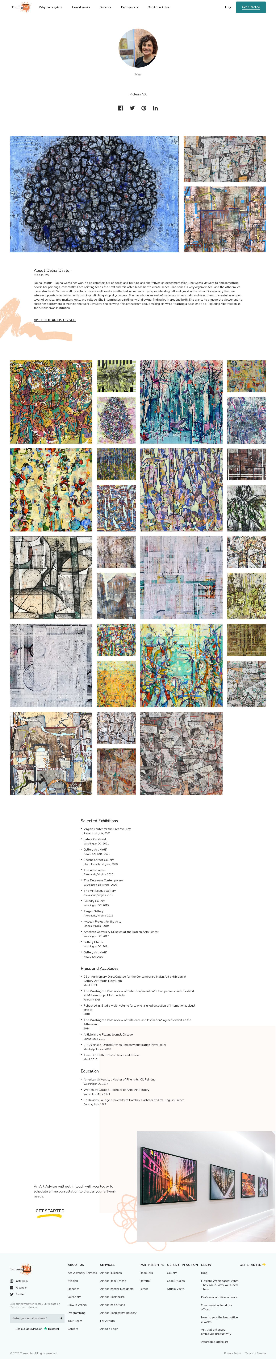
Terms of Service (255, 1353)
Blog (204, 1273)
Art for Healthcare (112, 1297)
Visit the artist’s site (55, 320)
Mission (73, 1281)
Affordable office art (214, 1342)
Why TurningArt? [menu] (50, 7)
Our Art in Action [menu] (159, 7)
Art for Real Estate (113, 1281)
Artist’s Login (109, 1329)
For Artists (107, 1321)
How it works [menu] (81, 7)
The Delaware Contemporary (103, 880)
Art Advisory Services (82, 1273)
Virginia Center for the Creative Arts (108, 829)
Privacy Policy (232, 1353)
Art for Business (111, 1273)
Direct (144, 1289)
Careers (73, 1329)
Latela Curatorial (95, 839)
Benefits (73, 1289)
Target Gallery (93, 911)
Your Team (75, 1321)
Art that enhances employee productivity (216, 1332)
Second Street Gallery (99, 860)
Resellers (146, 1273)
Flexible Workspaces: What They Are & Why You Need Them (220, 1285)
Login (228, 7)
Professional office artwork (219, 1297)
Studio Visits (175, 1289)
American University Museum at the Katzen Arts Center (121, 932)
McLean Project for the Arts (102, 922)
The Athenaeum (95, 870)
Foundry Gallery (94, 901)
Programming (77, 1313)
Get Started (251, 7)
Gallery (172, 1273)
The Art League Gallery (100, 891)
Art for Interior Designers (117, 1289)
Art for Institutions (112, 1305)
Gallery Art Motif (95, 850)
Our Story (74, 1297)
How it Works (77, 1305)
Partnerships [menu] (129, 7)
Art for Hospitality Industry (118, 1313)
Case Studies (176, 1281)
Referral (145, 1281)
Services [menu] (105, 7)
